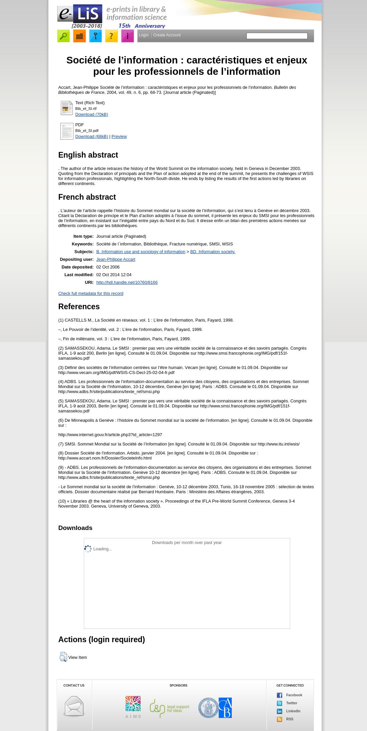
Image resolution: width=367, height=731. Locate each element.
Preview (119, 136)
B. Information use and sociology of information (140, 251)
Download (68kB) (91, 136)
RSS (285, 719)
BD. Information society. (212, 251)
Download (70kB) (91, 114)
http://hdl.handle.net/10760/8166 (127, 282)
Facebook (290, 695)
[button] (63, 657)
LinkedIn (289, 711)
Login (144, 35)
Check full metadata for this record (91, 293)
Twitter (287, 703)
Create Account (167, 35)
